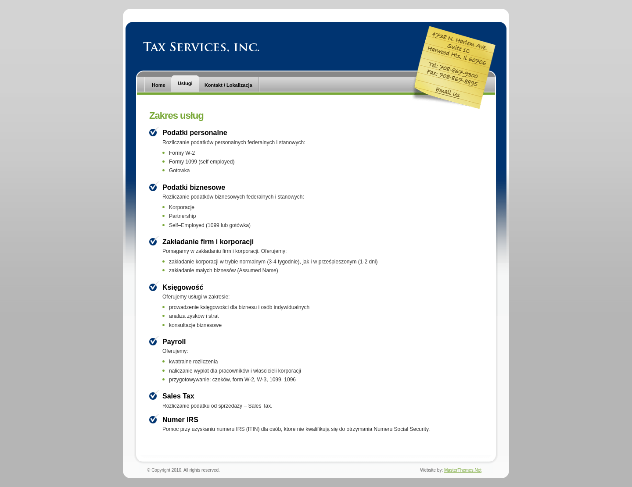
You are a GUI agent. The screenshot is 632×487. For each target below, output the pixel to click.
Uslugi (185, 83)
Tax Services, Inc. (201, 47)
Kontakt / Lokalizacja (228, 85)
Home (158, 85)
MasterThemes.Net (462, 470)
